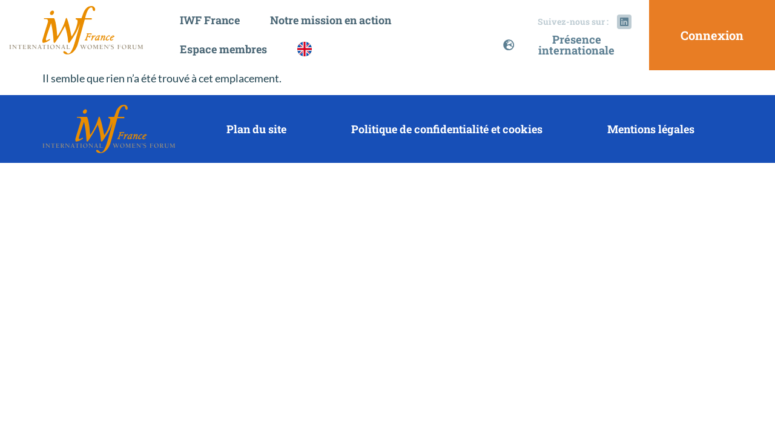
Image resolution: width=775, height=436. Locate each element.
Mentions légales (650, 129)
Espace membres (226, 49)
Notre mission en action (333, 20)
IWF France (213, 20)
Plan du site (256, 129)
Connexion (712, 35)
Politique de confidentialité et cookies (446, 129)
